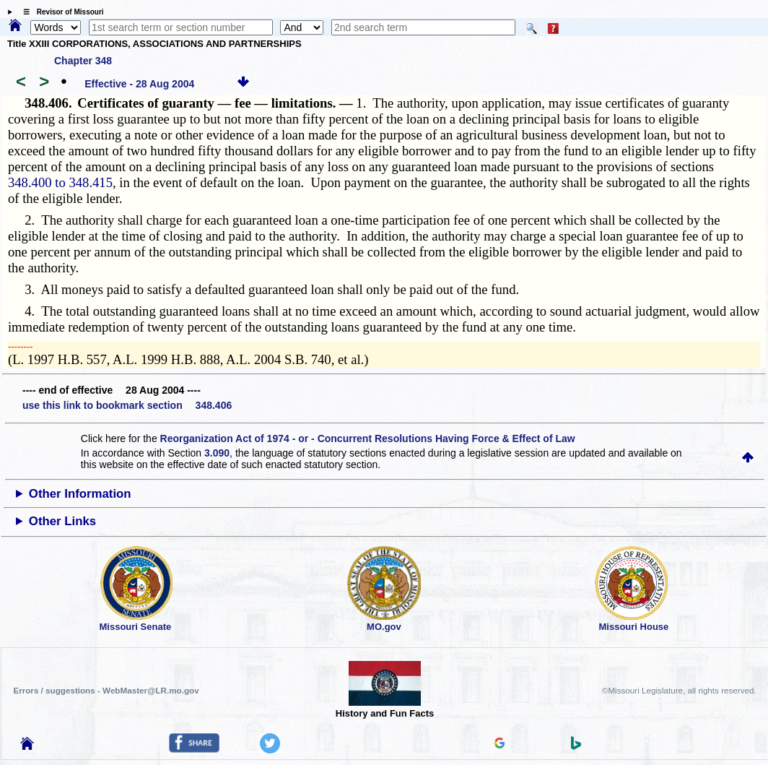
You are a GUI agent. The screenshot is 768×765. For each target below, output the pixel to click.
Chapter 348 (83, 60)
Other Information (80, 494)
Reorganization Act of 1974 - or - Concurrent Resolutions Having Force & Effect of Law (367, 438)
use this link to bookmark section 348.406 (127, 405)
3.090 (217, 453)
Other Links (62, 521)
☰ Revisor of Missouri (60, 12)
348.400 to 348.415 (60, 182)
